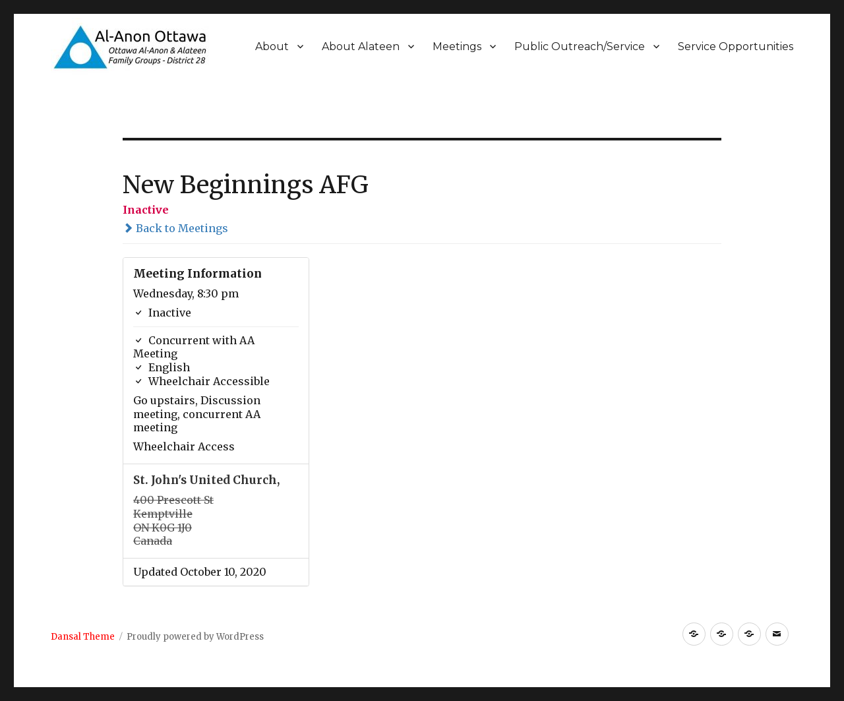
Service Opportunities (735, 46)
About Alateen (361, 46)
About (272, 46)
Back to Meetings (175, 228)
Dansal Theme (83, 636)
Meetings (457, 46)
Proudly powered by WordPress (195, 636)
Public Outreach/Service (579, 46)
